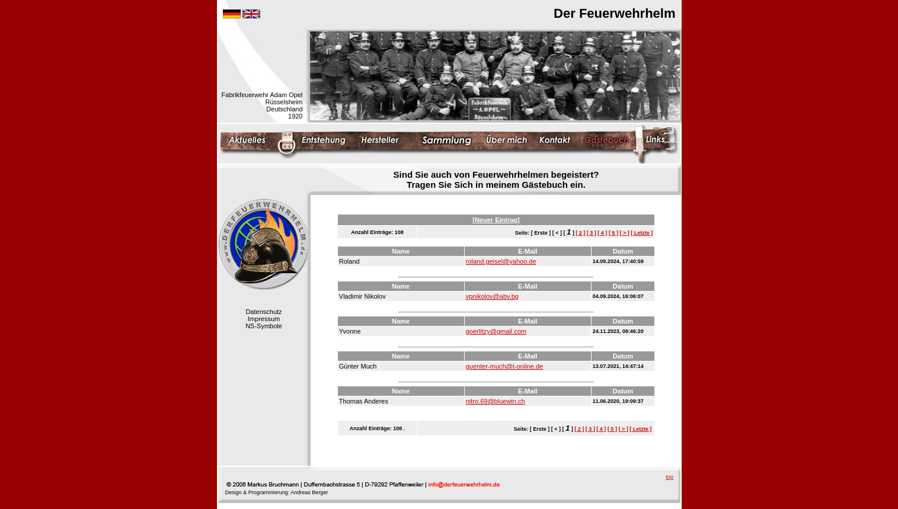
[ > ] (624, 233)
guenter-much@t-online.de (504, 366)
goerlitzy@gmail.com (496, 331)
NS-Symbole (263, 325)
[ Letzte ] (642, 233)
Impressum (264, 318)
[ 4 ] (602, 233)
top (669, 477)
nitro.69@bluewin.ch (495, 401)
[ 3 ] (591, 233)
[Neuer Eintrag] (495, 219)
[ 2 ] (580, 233)
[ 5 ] (613, 233)
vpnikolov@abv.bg (492, 296)
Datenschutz (263, 311)
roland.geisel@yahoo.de (501, 261)
